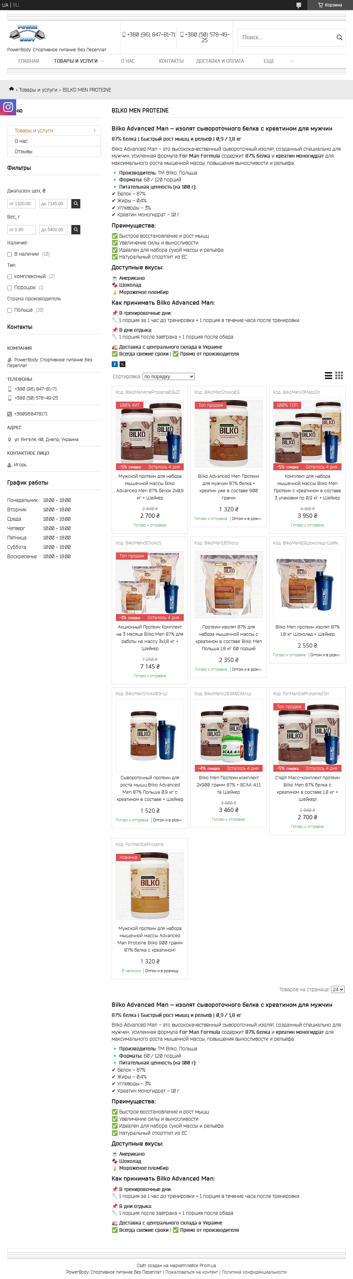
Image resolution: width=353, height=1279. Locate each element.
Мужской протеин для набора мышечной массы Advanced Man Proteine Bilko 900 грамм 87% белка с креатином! (150, 939)
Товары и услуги (76, 61)
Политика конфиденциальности (254, 1272)
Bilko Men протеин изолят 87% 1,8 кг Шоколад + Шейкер (308, 630)
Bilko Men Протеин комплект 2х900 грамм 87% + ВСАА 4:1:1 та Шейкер (229, 785)
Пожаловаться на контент (191, 1272)
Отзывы (23, 151)
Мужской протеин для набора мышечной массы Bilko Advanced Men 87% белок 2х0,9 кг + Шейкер (150, 486)
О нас (128, 61)
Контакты (171, 61)
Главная (28, 61)
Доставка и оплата (220, 61)
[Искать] (339, 37)
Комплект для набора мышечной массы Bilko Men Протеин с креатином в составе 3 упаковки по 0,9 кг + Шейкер (307, 486)
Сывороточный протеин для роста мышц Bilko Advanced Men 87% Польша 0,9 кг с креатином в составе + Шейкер (150, 788)
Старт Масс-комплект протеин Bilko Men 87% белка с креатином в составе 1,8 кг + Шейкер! (307, 788)
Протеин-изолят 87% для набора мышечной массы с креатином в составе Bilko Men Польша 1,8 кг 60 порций (229, 637)
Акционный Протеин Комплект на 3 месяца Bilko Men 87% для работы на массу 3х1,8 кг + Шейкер (149, 637)
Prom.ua (208, 1265)
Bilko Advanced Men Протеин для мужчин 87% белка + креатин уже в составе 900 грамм (228, 486)
